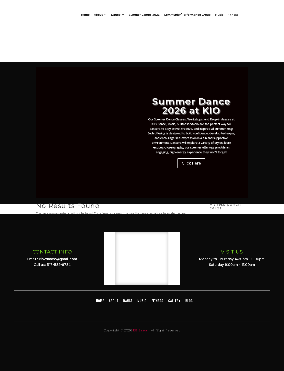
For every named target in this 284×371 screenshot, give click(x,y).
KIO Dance (140, 330)
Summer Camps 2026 (144, 15)
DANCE (127, 300)
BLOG (189, 300)
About (98, 15)
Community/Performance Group (187, 15)
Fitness (233, 15)
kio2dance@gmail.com (58, 259)
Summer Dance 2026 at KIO (191, 106)
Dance (115, 15)
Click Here (191, 163)
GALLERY (174, 300)
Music (219, 15)
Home (85, 15)
